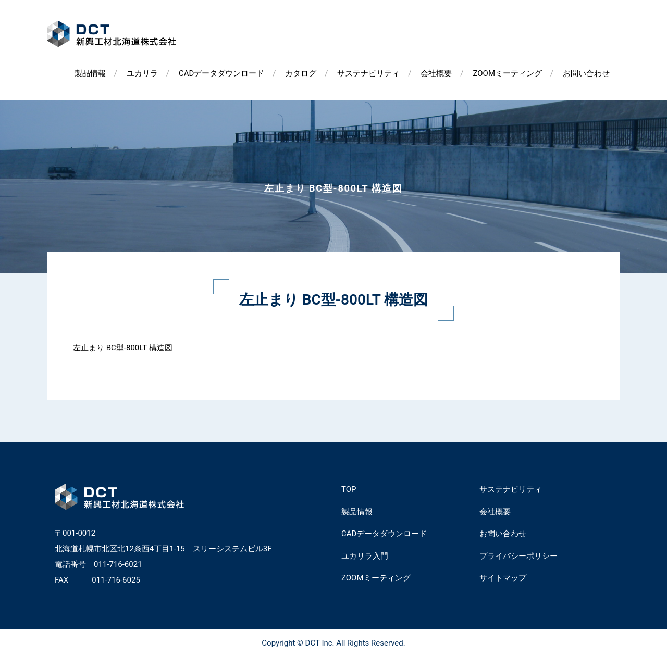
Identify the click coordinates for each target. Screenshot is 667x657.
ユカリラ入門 (364, 556)
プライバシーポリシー (518, 556)
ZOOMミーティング (507, 73)
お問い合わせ (586, 73)
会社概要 (436, 73)
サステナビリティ (368, 73)
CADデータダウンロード (221, 73)
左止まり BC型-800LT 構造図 (122, 347)
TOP (348, 489)
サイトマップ (502, 578)
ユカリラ (142, 73)
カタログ (300, 73)
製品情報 (90, 73)
